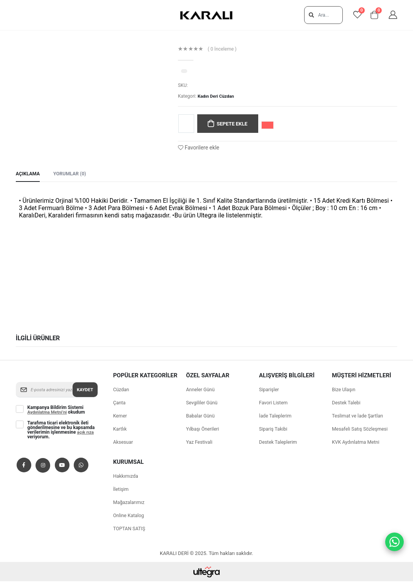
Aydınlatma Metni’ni (48, 413)
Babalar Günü (201, 416)
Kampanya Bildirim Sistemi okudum (57, 410)
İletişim (121, 490)
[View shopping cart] (372, 15)
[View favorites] (352, 15)
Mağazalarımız (129, 503)
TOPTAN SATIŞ (130, 529)
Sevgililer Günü (202, 403)
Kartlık (120, 430)
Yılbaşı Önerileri (203, 430)
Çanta (119, 403)
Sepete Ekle (233, 124)
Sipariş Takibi (274, 430)
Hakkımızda (126, 477)
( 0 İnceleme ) (223, 49)
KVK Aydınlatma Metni (357, 443)
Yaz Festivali (200, 443)
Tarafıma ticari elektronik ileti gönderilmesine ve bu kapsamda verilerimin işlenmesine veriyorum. (61, 430)
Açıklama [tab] (28, 174)
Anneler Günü (201, 390)
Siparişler (269, 390)
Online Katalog (129, 516)
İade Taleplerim (276, 416)
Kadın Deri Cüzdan (217, 96)
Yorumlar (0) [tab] (71, 174)
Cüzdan (121, 390)
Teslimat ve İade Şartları (359, 416)
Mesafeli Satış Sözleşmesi (361, 430)
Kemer (120, 416)
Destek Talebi (347, 403)
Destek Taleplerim (279, 443)
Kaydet (84, 390)
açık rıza (86, 433)
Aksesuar (123, 443)
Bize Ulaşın (344, 390)
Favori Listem (274, 403)
